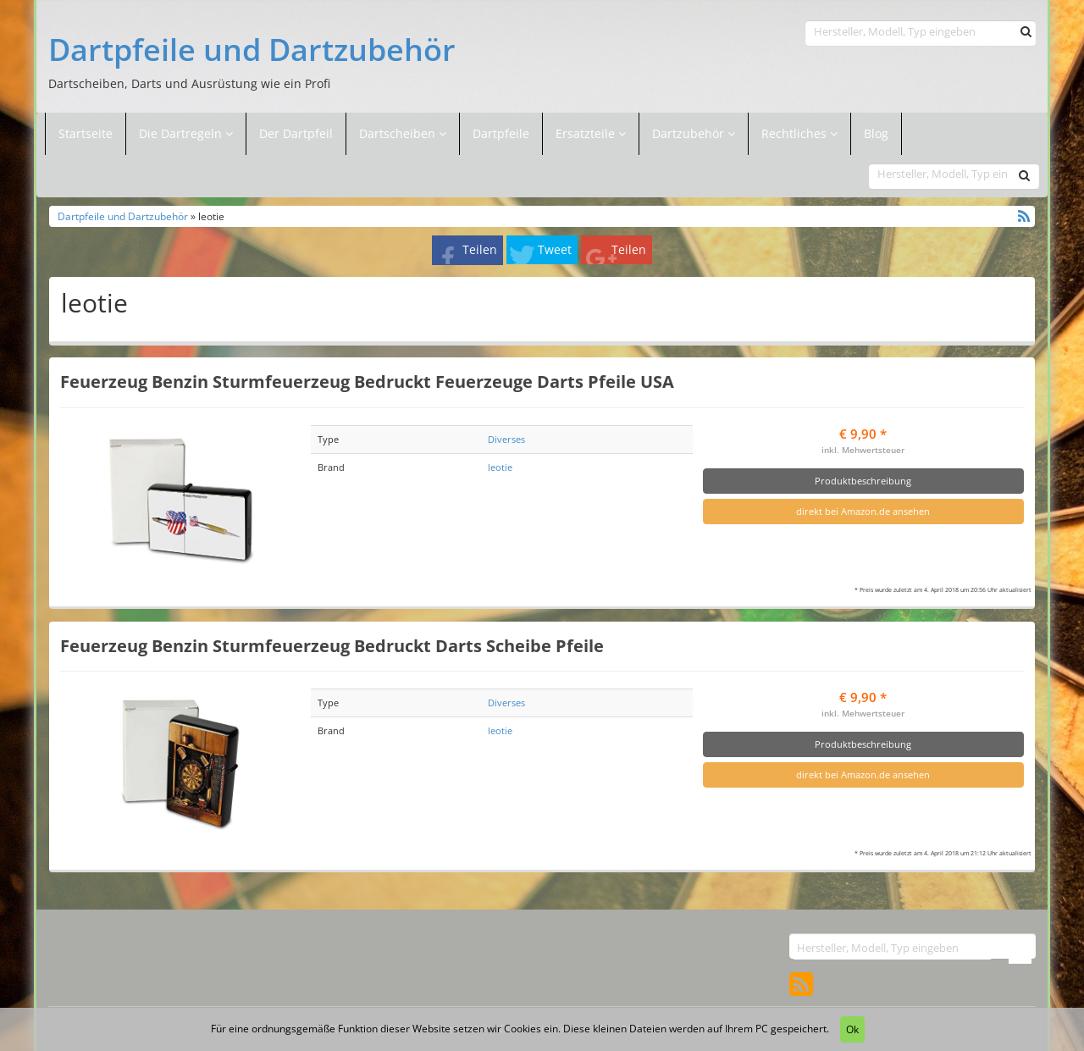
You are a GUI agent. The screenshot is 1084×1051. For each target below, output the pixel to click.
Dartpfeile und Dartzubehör (252, 50)
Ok (852, 1029)
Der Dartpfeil (296, 133)
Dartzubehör (689, 133)
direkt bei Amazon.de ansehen (863, 511)
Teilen (479, 249)
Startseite (85, 133)
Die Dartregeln (186, 133)
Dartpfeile (501, 133)
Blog (876, 133)
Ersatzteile (587, 133)
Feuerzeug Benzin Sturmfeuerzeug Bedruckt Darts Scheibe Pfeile (332, 645)
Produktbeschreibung (863, 480)
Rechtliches (799, 133)
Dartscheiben (399, 133)
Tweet (555, 249)
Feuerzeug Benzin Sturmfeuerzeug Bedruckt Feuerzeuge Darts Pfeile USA (367, 381)
